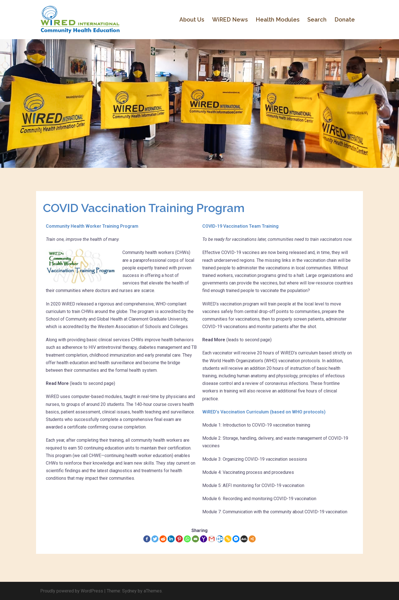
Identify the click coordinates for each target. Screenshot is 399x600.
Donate (344, 19)
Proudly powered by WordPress (71, 591)
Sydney (129, 591)
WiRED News (230, 19)
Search (317, 19)
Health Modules (278, 19)
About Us (191, 19)
